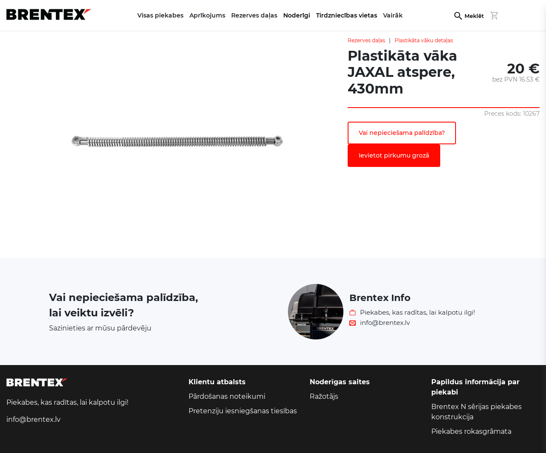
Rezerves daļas (366, 40)
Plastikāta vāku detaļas (424, 40)
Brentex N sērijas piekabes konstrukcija (476, 412)
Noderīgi (296, 15)
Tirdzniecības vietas (346, 15)
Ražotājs (324, 396)
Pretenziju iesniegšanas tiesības (243, 411)
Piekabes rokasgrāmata (471, 431)
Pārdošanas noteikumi (227, 396)
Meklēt (474, 16)
